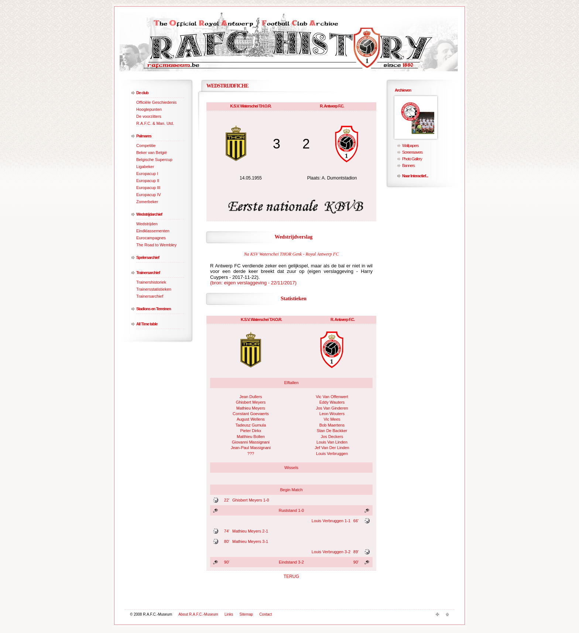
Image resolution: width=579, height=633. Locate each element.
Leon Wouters (332, 413)
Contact (265, 614)
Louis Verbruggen (332, 453)
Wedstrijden (147, 224)
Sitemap (246, 614)
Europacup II (147, 180)
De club (142, 92)
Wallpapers (410, 145)
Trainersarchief (148, 272)
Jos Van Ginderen (332, 408)
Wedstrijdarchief (149, 214)
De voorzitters (148, 116)
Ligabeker (145, 166)
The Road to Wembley (156, 245)
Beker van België (151, 152)
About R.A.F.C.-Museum (198, 614)
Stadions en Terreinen (153, 309)
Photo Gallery (412, 159)
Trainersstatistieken (153, 289)
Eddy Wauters (332, 402)
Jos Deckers (332, 436)
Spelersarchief (147, 257)
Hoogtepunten (149, 109)
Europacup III (148, 187)
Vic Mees (331, 419)
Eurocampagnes (151, 238)
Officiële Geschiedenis (156, 102)
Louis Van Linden (331, 442)
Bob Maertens (332, 425)
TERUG (291, 576)
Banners (408, 165)
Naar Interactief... (415, 176)
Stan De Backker (332, 430)
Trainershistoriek (151, 282)
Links (229, 614)
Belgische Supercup (154, 159)
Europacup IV (148, 194)
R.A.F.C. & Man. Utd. (155, 123)
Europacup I (147, 173)
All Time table (146, 324)
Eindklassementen (152, 231)
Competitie (146, 145)
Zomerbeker (147, 201)
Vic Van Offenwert (332, 396)
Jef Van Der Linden (332, 447)
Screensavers (412, 152)
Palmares (143, 136)
